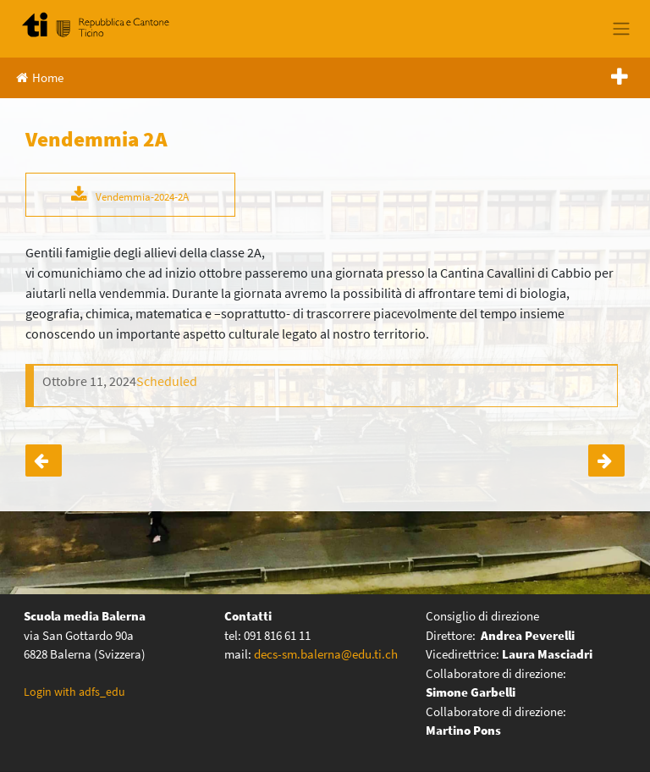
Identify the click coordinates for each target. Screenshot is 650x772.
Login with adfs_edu (74, 691)
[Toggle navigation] (621, 28)
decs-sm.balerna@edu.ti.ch (326, 654)
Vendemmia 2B (606, 460)
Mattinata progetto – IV (43, 460)
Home (39, 77)
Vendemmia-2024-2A (142, 196)
